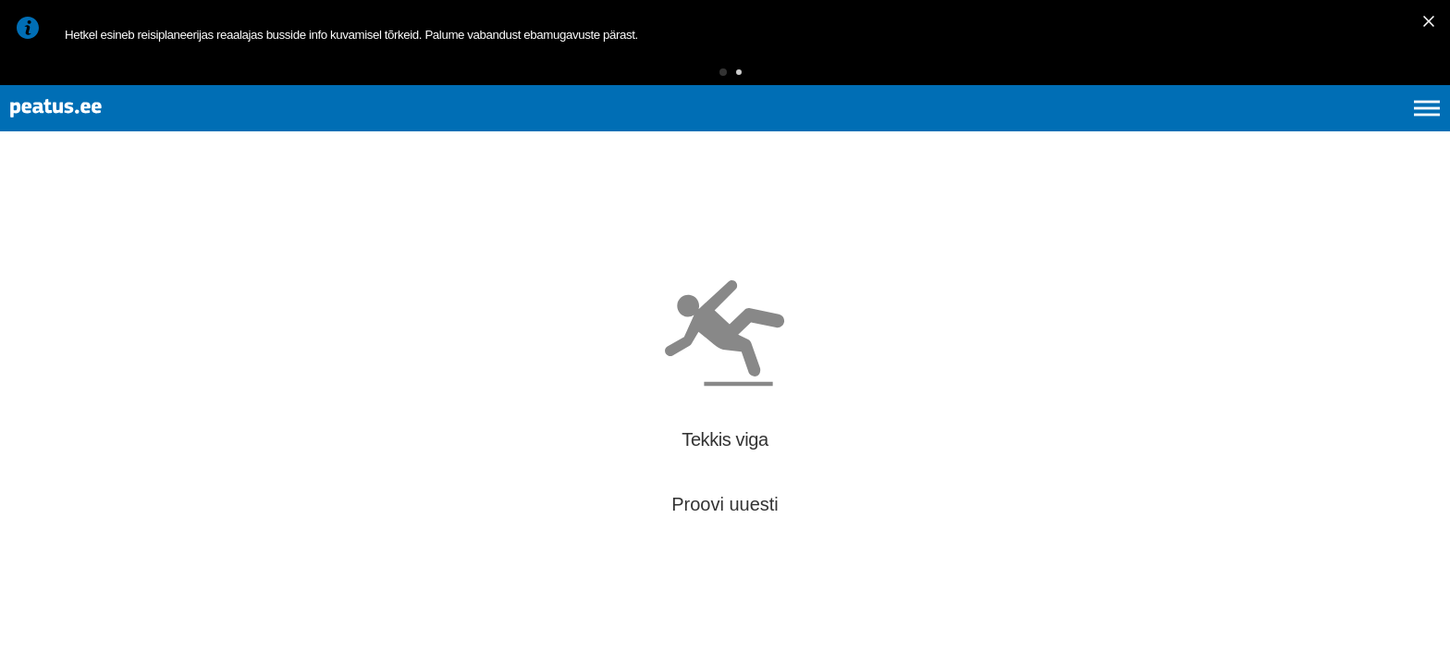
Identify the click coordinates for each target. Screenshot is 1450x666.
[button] (694, 78)
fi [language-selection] (1328, 129)
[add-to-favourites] (411, 224)
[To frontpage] (106, 130)
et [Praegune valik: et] (1229, 129)
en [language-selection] (1280, 129)
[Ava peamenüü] (1427, 129)
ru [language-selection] (1377, 129)
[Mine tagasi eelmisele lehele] (29, 220)
